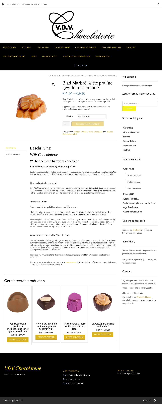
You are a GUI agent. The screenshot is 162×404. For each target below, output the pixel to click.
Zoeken (129, 108)
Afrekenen (35, 4)
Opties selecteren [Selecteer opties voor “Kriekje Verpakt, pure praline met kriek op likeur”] (74, 337)
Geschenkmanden (111, 47)
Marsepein (128, 193)
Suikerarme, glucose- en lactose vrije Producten (139, 205)
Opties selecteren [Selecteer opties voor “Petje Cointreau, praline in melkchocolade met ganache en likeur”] (17, 340)
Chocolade (43, 47)
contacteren (71, 262)
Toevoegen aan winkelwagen (87, 124)
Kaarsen (130, 47)
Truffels (126, 149)
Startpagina (9, 47)
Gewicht (69, 116)
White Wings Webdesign (130, 373)
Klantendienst (49, 56)
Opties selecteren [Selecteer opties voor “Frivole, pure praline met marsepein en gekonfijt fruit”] (46, 337)
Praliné (77, 132)
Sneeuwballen (129, 141)
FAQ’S (33, 56)
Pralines (26, 47)
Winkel (44, 4)
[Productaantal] (66, 123)
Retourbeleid (103, 56)
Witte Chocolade (70, 76)
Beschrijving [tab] (11, 147)
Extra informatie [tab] (13, 154)
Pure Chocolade (134, 188)
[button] (53, 84)
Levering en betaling (14, 56)
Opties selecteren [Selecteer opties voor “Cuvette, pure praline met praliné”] (102, 334)
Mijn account (12, 4)
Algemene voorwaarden (76, 56)
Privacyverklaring (144, 297)
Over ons (147, 400)
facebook (137, 230)
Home (51, 76)
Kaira (20, 401)
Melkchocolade (133, 182)
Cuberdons (128, 127)
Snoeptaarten (62, 47)
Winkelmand (25, 4)
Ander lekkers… (131, 198)
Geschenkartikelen (85, 47)
